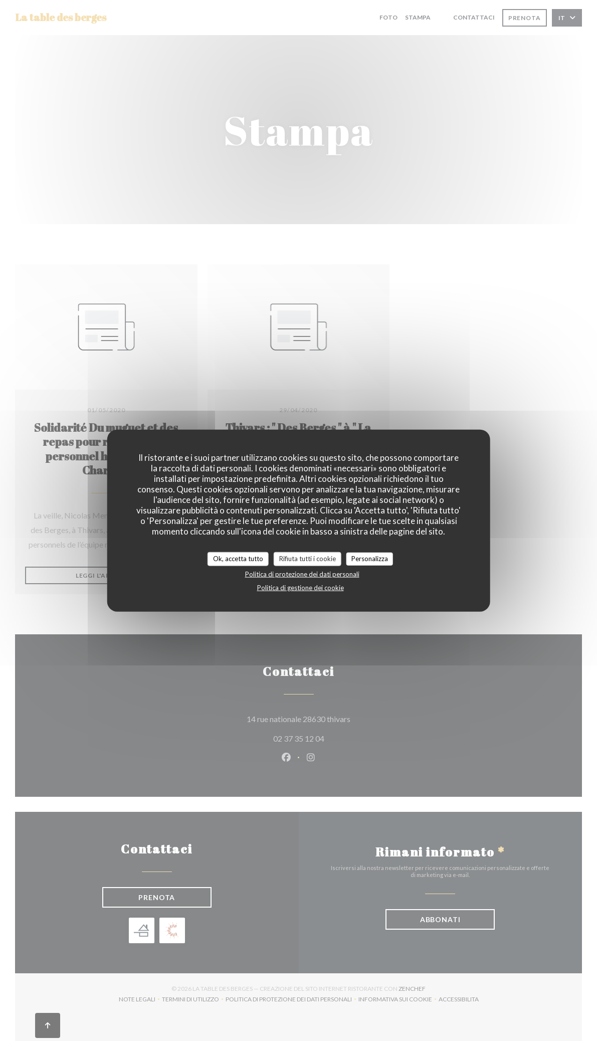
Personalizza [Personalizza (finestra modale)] (369, 559)
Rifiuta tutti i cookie (307, 559)
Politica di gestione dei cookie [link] (300, 587)
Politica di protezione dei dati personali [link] (302, 574)
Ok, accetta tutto (238, 559)
